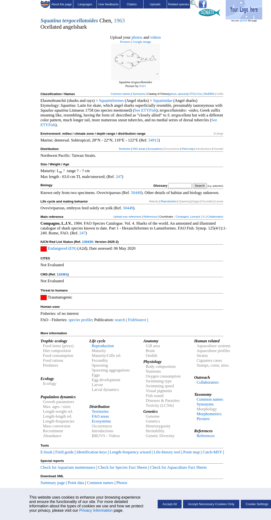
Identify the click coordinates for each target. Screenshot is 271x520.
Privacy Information (96, 510)
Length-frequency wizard (130, 452)
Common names (120, 93)
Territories (124, 148)
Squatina (50, 21)
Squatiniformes (111, 100)
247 (119, 176)
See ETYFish (145, 110)
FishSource (137, 319)
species (182, 93)
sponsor (243, 20)
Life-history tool (167, 452)
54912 (153, 140)
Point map (188, 148)
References (150, 216)
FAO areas (139, 148)
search (120, 319)
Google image (142, 42)
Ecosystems (155, 148)
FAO (142, 86)
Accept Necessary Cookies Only (211, 504)
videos (155, 37)
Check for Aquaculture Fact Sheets (178, 467)
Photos (121, 482)
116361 (62, 274)
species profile (80, 319)
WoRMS (209, 93)
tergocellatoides (80, 21)
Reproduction (169, 201)
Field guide (64, 452)
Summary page (52, 482)
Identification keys (92, 452)
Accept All (170, 504)
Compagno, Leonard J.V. (190, 216)
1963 (119, 21)
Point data (76, 482)
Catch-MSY (212, 452)
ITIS (192, 93)
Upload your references (127, 216)
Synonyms (139, 93)
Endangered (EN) (62, 248)
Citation (132, 4)
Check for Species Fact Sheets (122, 467)
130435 (87, 242)
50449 (136, 192)
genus (172, 93)
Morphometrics (209, 414)
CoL (199, 93)
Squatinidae (162, 100)
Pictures (125, 42)
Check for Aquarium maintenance (67, 467)
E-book (46, 452)
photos (137, 37)
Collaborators (215, 216)
